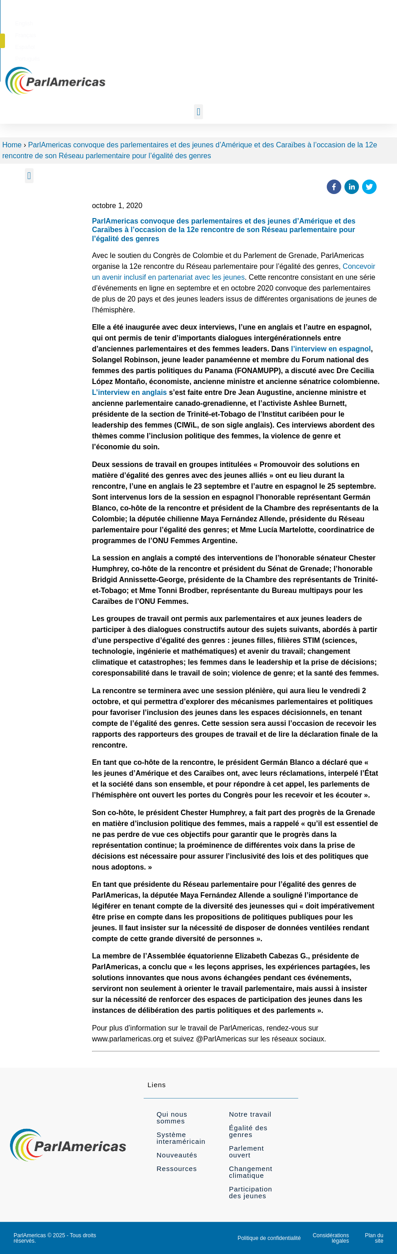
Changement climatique (250, 1172)
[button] (372, 22)
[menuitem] (219, 22)
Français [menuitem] (247, 22)
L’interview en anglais (129, 392)
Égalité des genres (248, 1131)
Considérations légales (331, 1238)
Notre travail (250, 1114)
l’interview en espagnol (331, 349)
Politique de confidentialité (268, 1238)
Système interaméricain (180, 1138)
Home (12, 145)
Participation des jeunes (250, 1192)
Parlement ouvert (246, 1151)
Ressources (176, 1168)
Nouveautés (176, 1155)
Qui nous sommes (171, 1117)
